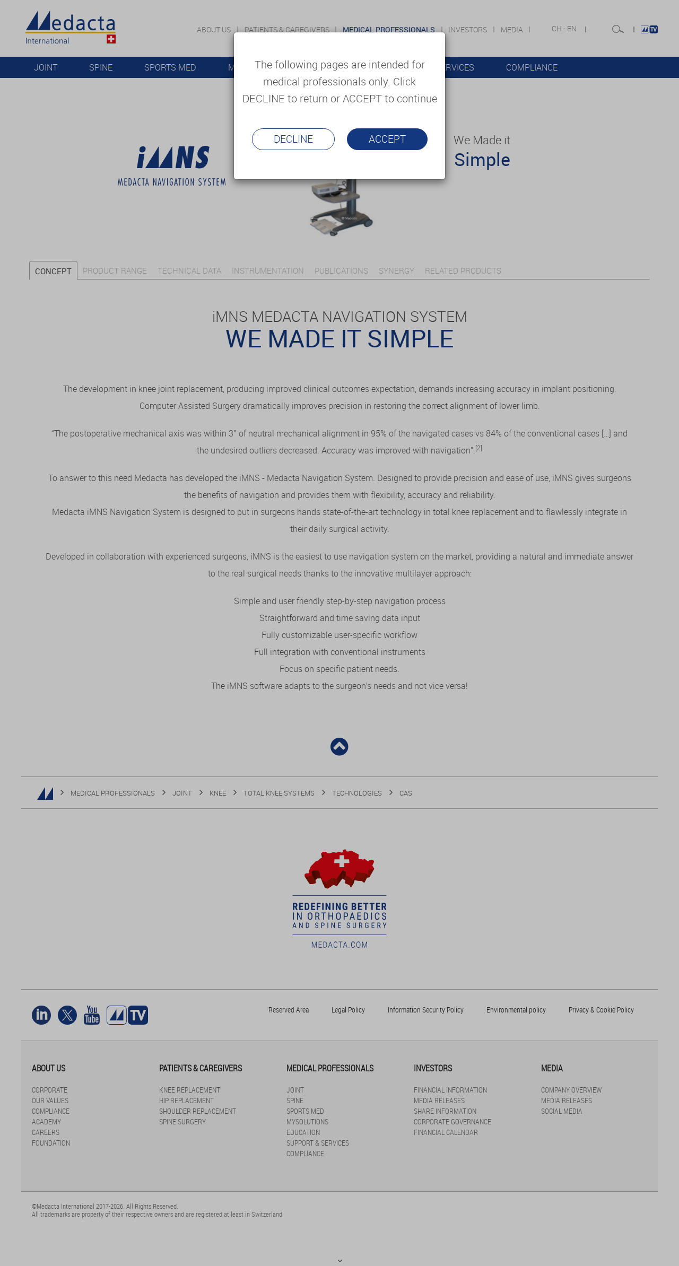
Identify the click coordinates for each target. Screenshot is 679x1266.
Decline (293, 139)
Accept (387, 139)
